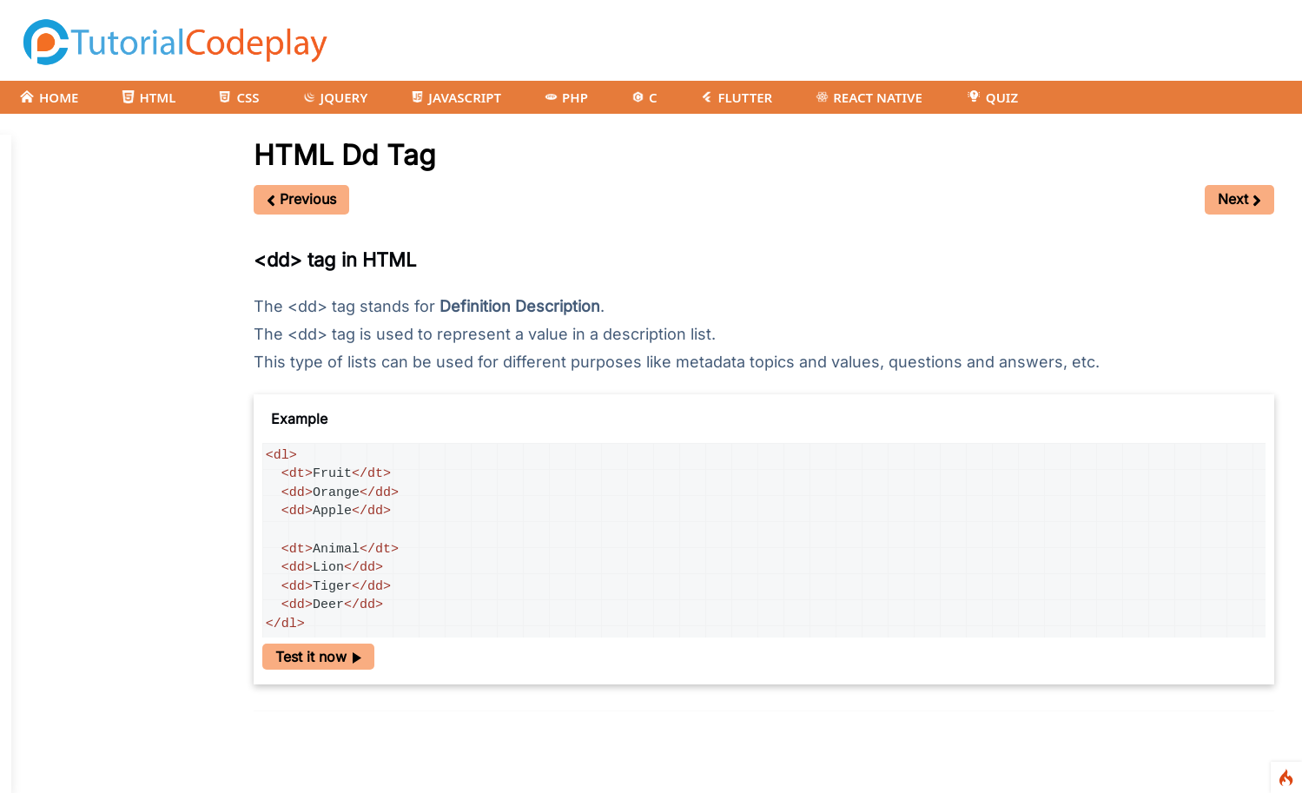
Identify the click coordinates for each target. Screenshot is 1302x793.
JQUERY (335, 97)
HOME (48, 97)
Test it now (318, 656)
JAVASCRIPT (456, 97)
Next (1239, 199)
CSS (239, 97)
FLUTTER (736, 97)
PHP (566, 97)
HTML (148, 97)
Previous (301, 199)
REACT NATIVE (869, 97)
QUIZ (992, 97)
